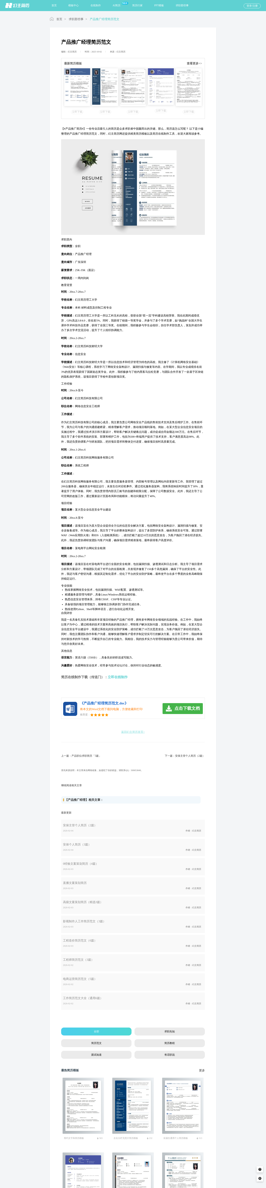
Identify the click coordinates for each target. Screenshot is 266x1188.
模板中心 (73, 5)
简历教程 (169, 1043)
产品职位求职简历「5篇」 (86, 755)
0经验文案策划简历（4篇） (80, 863)
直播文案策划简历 (75, 882)
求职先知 (169, 1031)
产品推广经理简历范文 (104, 19)
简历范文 (96, 1043)
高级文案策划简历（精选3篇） (83, 902)
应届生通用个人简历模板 (175, 1138)
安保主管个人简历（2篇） (190, 755)
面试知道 (96, 1054)
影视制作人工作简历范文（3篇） (84, 921)
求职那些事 (182, 5)
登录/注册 (252, 5)
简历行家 (137, 5)
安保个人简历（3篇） (77, 844)
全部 (96, 1031)
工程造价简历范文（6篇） (80, 940)
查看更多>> (194, 63)
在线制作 (96, 5)
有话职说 (169, 1054)
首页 (54, 5)
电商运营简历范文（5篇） (80, 978)
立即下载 (77, 111)
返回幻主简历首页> (133, 731)
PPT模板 (159, 5)
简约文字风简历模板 (74, 1138)
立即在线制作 (118, 677)
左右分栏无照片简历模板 (126, 1138)
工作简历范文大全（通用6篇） (83, 998)
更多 (202, 1070)
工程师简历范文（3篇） (78, 959)
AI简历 (116, 5)
